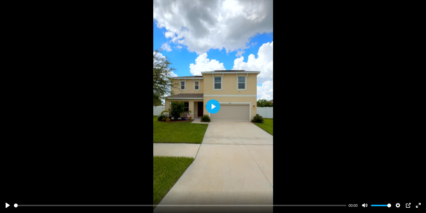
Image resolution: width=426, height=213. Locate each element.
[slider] (180, 205)
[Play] (7, 205)
